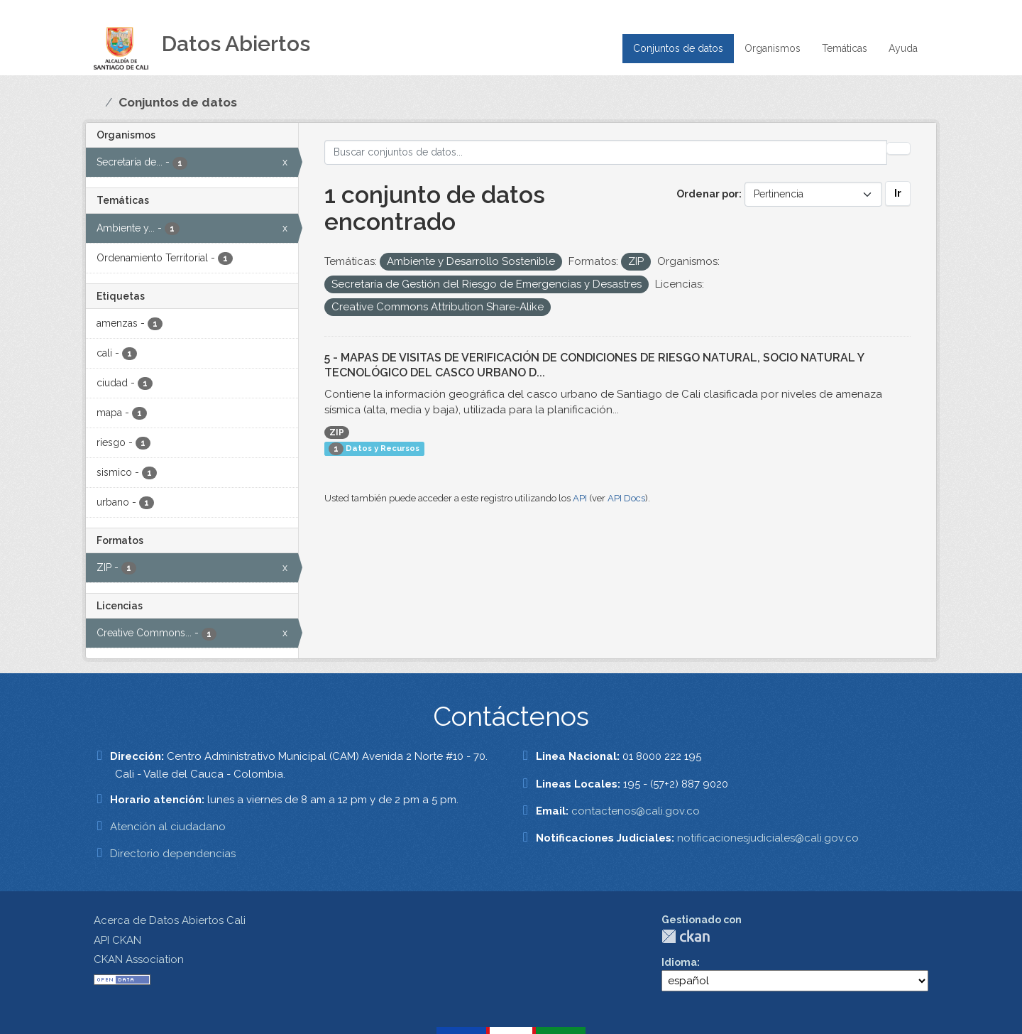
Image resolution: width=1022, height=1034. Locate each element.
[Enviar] (898, 148)
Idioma (679, 962)
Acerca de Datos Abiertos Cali (170, 920)
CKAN (685, 936)
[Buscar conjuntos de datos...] (606, 152)
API (580, 498)
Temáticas (844, 48)
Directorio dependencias (173, 853)
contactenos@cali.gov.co (635, 811)
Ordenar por (707, 194)
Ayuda (903, 48)
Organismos (772, 48)
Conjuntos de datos (678, 48)
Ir (897, 193)
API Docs (626, 498)
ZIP (336, 432)
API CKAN (117, 940)
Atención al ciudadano (168, 826)
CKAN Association (139, 959)
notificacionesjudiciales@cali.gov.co (768, 838)
